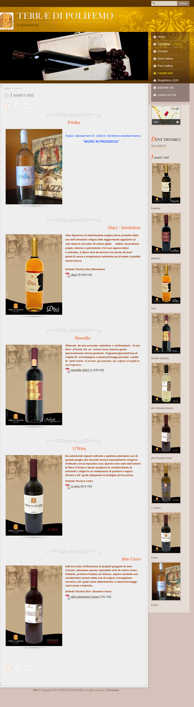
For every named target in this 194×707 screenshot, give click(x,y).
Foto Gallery (165, 65)
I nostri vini (165, 73)
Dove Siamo (165, 58)
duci (74, 274)
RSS (35, 690)
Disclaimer (113, 690)
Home (7, 88)
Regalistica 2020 (168, 80)
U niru (75, 486)
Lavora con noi (167, 95)
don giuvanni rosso (85, 596)
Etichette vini (166, 87)
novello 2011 (80, 370)
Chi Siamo (164, 44)
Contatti (162, 51)
